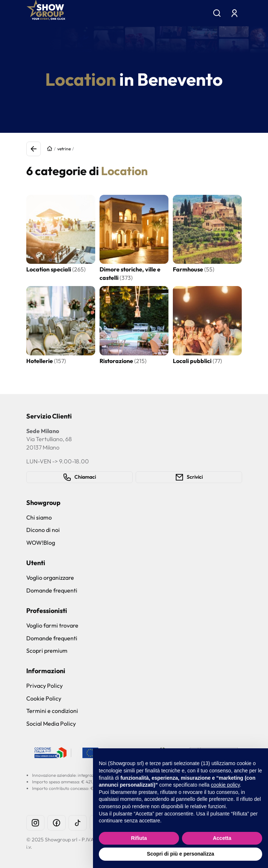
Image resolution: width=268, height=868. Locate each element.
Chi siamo (39, 517)
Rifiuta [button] (139, 838)
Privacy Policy (44, 685)
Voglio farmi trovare (52, 625)
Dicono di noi (43, 529)
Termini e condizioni (52, 710)
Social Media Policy (51, 723)
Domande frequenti (51, 590)
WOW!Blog (40, 542)
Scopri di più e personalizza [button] (180, 854)
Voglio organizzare (50, 577)
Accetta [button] (222, 838)
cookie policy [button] (225, 785)
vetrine (64, 148)
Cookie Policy (43, 698)
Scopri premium (46, 650)
